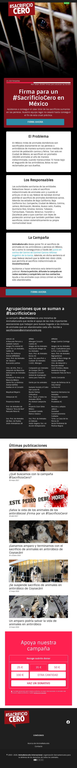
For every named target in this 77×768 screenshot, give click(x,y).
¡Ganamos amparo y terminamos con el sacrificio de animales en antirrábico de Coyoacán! (36, 549)
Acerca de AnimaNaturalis (38, 743)
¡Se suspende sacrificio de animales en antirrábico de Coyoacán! (35, 586)
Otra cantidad (48, 675)
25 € (20, 667)
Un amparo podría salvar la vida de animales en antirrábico (33, 622)
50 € (57, 667)
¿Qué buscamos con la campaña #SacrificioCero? (31, 475)
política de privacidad (40, 693)
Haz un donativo (38, 683)
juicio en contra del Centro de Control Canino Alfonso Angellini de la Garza (37, 252)
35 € (38, 667)
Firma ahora (35, 122)
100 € (20, 675)
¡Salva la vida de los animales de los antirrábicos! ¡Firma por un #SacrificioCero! (38, 511)
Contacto (38, 746)
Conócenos (38, 735)
